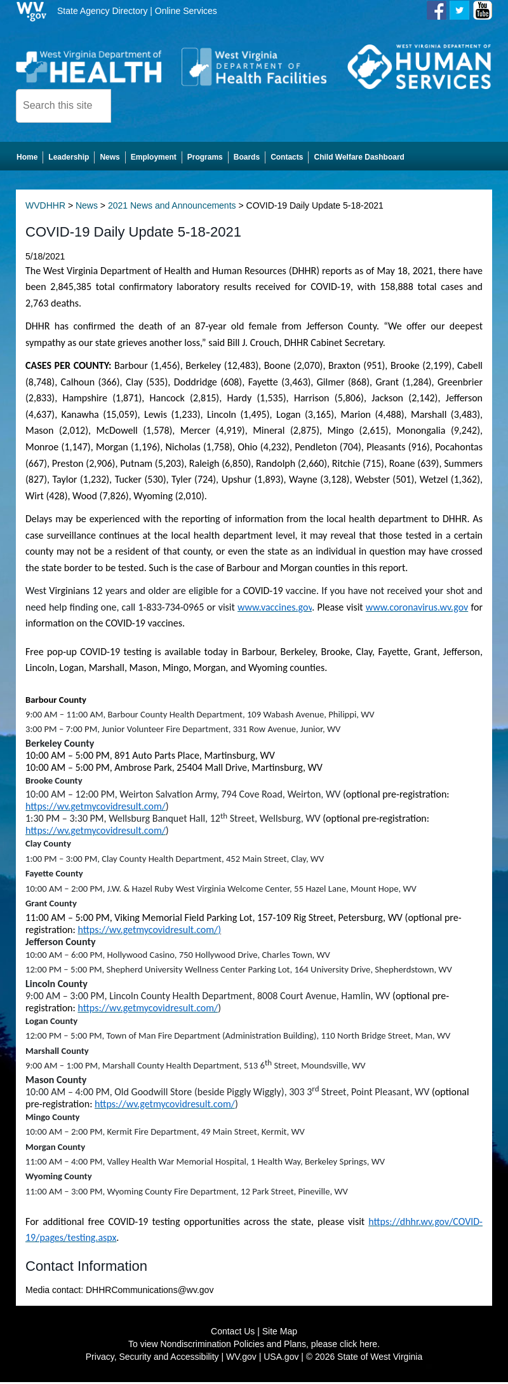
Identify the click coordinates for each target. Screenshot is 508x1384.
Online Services (186, 11)
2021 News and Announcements (172, 208)
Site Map (279, 1333)
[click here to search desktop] (132, 105)
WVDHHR (45, 208)
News (87, 208)
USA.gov (281, 1358)
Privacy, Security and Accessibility (152, 1358)
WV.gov (241, 1358)
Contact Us (233, 1333)
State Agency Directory (102, 11)
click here (358, 1346)
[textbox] (63, 106)
